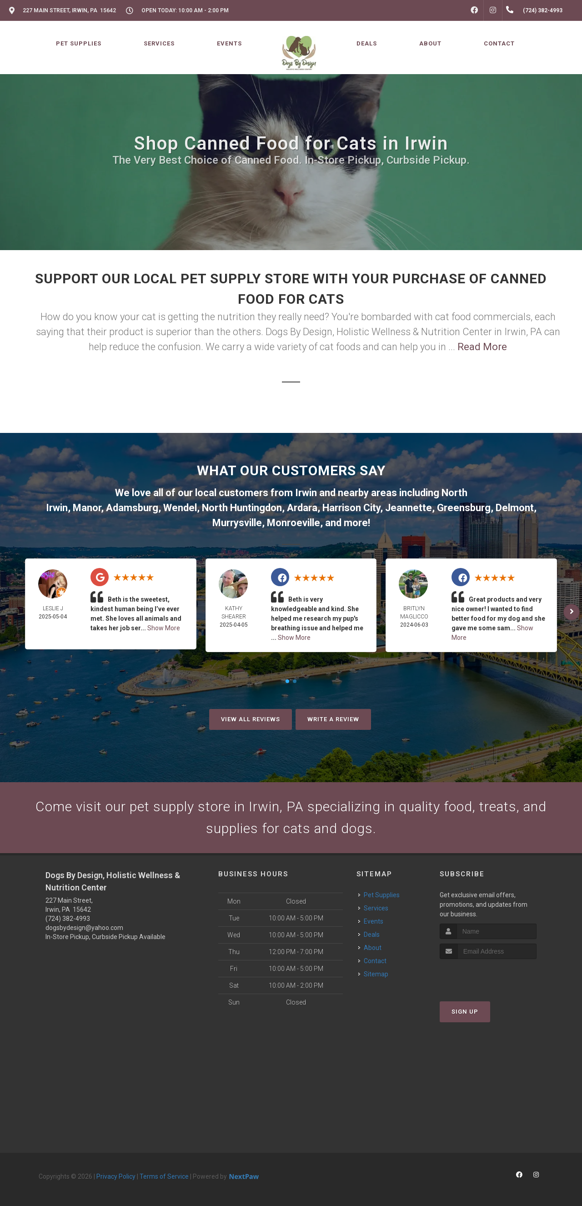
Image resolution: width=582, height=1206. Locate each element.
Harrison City (351, 507)
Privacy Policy (115, 1176)
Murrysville (237, 522)
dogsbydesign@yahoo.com (84, 927)
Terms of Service (164, 1176)
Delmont (515, 507)
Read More (482, 346)
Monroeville (293, 522)
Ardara (302, 507)
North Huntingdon (242, 507)
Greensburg (464, 507)
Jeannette (408, 507)
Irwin (306, 492)
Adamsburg (132, 507)
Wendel (180, 507)
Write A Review (333, 719)
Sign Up (465, 1011)
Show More (163, 628)
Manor (87, 507)
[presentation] (488, 976)
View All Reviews (250, 719)
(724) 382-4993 (67, 918)
